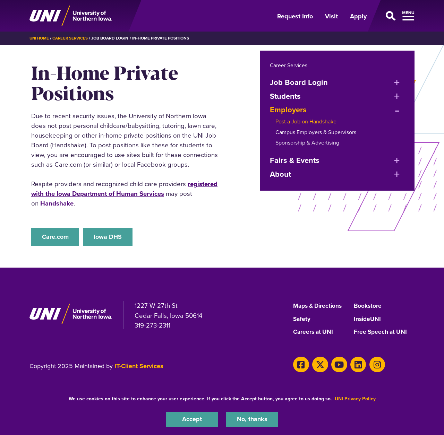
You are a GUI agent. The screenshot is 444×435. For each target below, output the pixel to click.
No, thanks (252, 419)
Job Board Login (299, 82)
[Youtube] (335, 365)
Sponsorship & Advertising (307, 142)
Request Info (295, 16)
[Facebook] (300, 365)
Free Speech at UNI (381, 333)
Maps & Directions (319, 307)
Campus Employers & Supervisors (315, 132)
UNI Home (39, 38)
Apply (358, 16)
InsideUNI (368, 320)
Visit (331, 16)
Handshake (57, 203)
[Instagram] (370, 365)
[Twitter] (318, 365)
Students (285, 96)
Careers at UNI (314, 333)
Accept (192, 419)
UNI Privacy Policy (355, 398)
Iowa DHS (112, 236)
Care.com (56, 236)
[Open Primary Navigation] (395, 15)
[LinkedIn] (353, 365)
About (280, 174)
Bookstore (368, 307)
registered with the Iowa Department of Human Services (124, 188)
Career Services (71, 38)
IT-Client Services (138, 367)
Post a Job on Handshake (305, 121)
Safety (302, 320)
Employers (288, 109)
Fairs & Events (294, 160)
